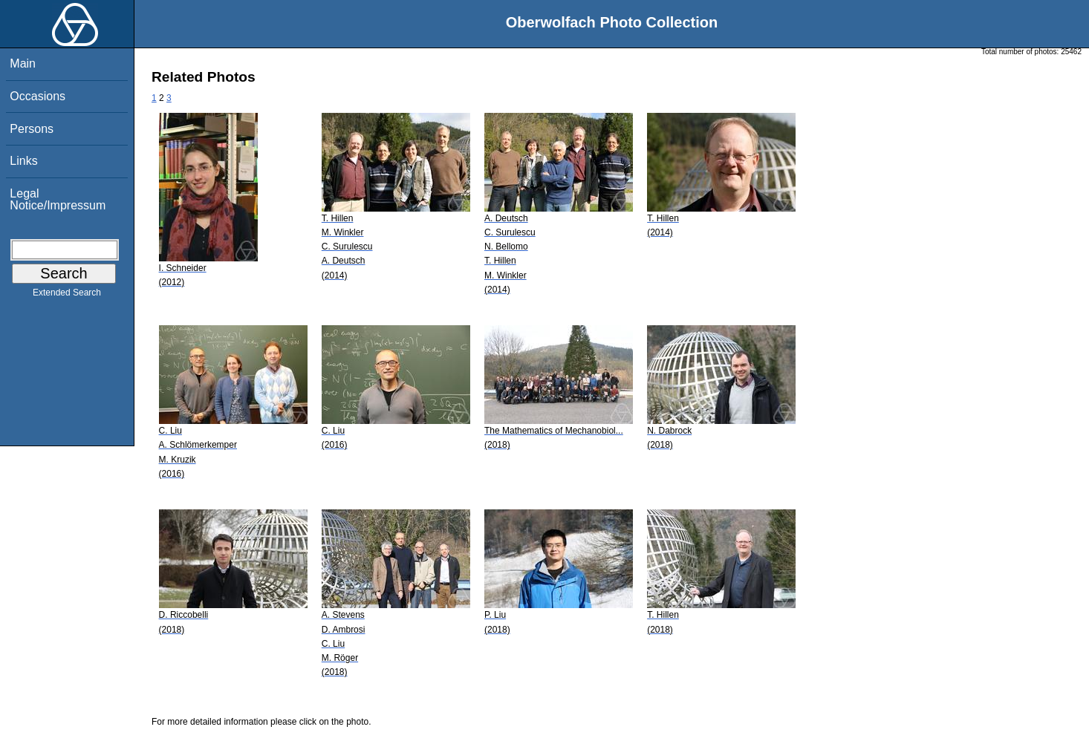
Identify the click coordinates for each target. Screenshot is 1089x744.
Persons (31, 129)
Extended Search (67, 295)
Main (23, 63)
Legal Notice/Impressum (57, 199)
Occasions (37, 96)
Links (23, 160)
